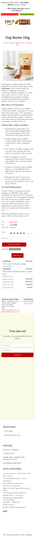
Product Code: (4, 227)
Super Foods (7, 486)
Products (11, 43)
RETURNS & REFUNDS (12, 463)
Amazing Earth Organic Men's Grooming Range (13, 499)
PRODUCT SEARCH (11, 450)
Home (6, 43)
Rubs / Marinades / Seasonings (13, 483)
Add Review (17, 255)
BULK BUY (16, 502)
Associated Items (15, 249)
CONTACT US (8, 454)
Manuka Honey (8, 495)
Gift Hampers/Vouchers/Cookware (14, 493)
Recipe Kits (16, 486)
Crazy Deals (19, 495)
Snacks (24, 478)
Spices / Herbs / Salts (23, 473)
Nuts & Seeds (20, 43)
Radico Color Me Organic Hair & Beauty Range (16, 489)
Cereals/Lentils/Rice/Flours (12, 478)
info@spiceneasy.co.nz (12, 312)
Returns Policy (29, 304)
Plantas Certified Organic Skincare (14, 507)
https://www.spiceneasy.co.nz (10, 310)
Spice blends (7, 481)
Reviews (5, 249)
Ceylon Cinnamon (9, 473)
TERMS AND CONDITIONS (13, 457)
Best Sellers (6, 502)
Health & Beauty (8, 505)
